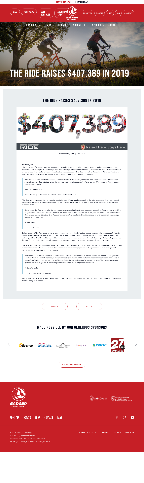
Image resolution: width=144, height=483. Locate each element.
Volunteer (80, 25)
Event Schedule (45, 13)
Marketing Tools (88, 464)
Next (89, 337)
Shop (109, 13)
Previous (54, 337)
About (113, 25)
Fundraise (33, 25)
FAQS (59, 449)
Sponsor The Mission (72, 395)
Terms (117, 464)
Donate (99, 13)
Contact (128, 13)
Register (87, 13)
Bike (15, 12)
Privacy (106, 464)
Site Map (129, 464)
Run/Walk (29, 12)
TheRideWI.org (33, 308)
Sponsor (98, 25)
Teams (49, 25)
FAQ (118, 13)
